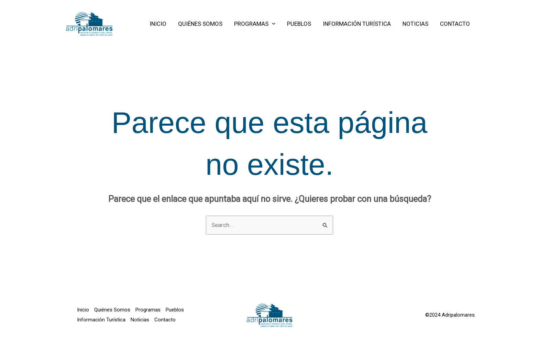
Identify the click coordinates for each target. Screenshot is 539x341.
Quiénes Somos (112, 310)
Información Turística (101, 320)
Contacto (165, 320)
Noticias (140, 320)
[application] (271, 23)
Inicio (83, 310)
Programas (148, 310)
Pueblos (175, 310)
